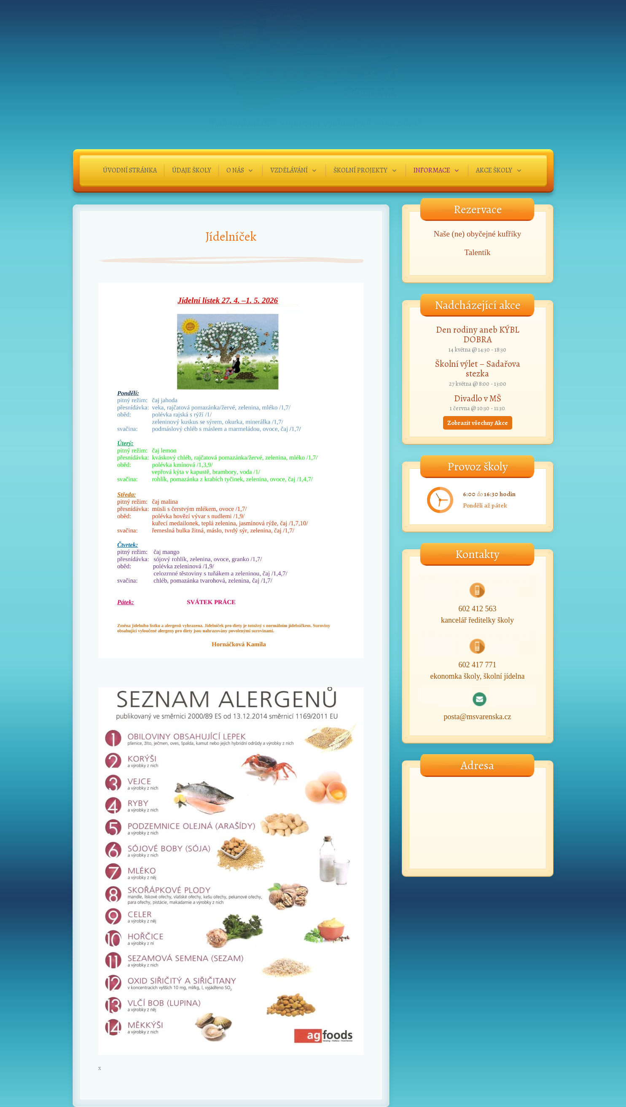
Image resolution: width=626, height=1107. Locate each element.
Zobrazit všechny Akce (477, 423)
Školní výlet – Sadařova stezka (477, 368)
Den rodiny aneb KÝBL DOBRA (477, 334)
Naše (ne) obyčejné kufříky (477, 233)
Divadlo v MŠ (477, 398)
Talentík (478, 252)
